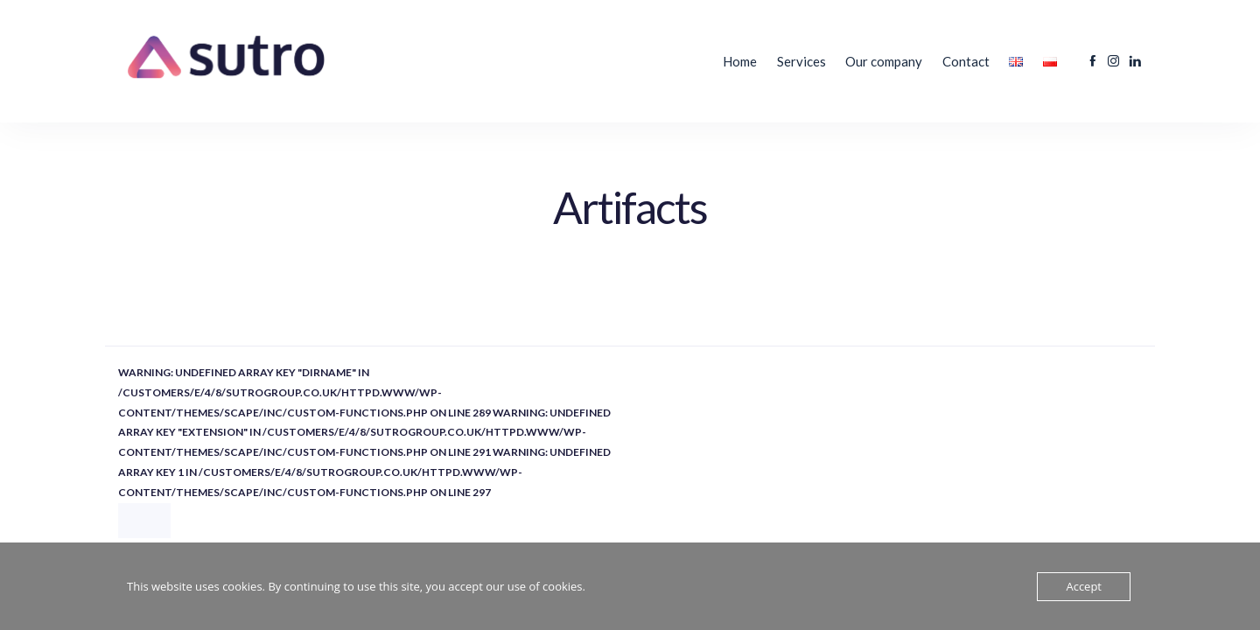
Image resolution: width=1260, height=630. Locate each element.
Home (740, 61)
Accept (1084, 586)
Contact (966, 61)
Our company (883, 61)
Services (801, 61)
